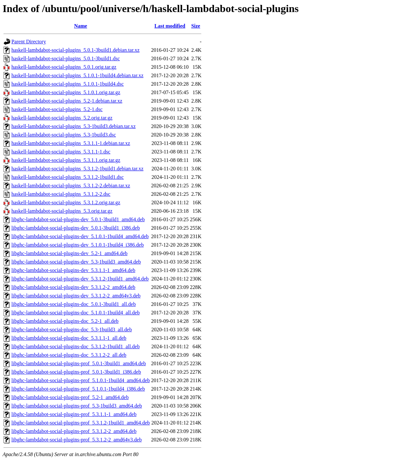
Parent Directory (28, 41)
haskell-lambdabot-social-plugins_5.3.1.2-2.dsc (60, 194)
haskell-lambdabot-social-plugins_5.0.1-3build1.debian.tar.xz (75, 50)
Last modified (169, 26)
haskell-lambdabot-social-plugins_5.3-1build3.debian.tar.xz (73, 126)
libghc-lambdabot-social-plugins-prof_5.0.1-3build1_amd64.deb (78, 363)
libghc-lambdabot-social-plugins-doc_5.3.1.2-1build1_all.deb (75, 346)
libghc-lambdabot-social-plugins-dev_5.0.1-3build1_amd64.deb (78, 219)
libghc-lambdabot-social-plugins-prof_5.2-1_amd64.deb (70, 397)
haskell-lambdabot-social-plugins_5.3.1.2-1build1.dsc (67, 177)
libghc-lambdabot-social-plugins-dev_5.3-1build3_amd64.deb (76, 262)
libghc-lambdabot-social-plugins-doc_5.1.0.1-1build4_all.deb (75, 312)
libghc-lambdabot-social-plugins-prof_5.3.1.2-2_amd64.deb (74, 431)
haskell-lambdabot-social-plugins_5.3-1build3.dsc (63, 134)
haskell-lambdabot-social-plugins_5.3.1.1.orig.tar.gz (65, 160)
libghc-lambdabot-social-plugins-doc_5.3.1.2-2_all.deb (68, 355)
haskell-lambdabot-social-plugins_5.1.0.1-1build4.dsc (67, 84)
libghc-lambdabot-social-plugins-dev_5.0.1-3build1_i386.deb (75, 228)
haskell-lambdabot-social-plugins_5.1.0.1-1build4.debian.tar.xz (77, 75)
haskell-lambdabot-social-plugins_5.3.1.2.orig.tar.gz (65, 202)
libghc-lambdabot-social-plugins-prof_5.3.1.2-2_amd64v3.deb (76, 439)
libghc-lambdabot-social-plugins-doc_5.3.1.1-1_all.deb (68, 338)
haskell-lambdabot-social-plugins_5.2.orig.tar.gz (61, 118)
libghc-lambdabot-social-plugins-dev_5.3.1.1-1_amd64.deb (73, 270)
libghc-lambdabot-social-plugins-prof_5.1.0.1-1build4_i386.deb (78, 389)
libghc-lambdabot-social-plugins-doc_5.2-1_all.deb (65, 321)
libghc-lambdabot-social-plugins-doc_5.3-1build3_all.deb (71, 329)
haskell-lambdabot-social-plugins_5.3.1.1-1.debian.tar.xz (70, 143)
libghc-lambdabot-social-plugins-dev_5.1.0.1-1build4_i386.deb (77, 245)
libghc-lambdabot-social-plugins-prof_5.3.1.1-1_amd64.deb (74, 414)
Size (195, 26)
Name (80, 26)
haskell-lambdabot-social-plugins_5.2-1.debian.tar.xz (66, 101)
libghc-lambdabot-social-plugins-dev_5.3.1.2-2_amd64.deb (73, 287)
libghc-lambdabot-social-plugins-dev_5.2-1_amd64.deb (69, 253)
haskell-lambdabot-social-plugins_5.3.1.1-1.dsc (60, 151)
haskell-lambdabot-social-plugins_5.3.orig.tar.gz (61, 211)
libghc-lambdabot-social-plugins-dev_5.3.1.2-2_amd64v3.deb (75, 295)
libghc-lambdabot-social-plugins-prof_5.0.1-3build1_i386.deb (76, 372)
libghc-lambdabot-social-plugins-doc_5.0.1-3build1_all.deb (73, 304)
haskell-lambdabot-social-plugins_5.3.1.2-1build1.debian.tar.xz (77, 168)
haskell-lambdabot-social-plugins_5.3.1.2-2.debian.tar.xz (70, 185)
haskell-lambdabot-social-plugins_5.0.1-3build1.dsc (65, 58)
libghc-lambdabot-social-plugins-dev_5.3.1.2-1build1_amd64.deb (80, 278)
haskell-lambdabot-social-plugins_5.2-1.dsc (57, 109)
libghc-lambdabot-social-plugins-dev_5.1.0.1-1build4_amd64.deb (80, 236)
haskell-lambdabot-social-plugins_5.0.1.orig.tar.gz (63, 67)
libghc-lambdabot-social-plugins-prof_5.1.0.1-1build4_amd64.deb (80, 380)
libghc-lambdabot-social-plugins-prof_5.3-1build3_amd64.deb (76, 406)
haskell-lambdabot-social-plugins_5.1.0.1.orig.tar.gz (65, 92)
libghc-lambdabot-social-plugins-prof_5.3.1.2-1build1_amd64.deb (80, 422)
